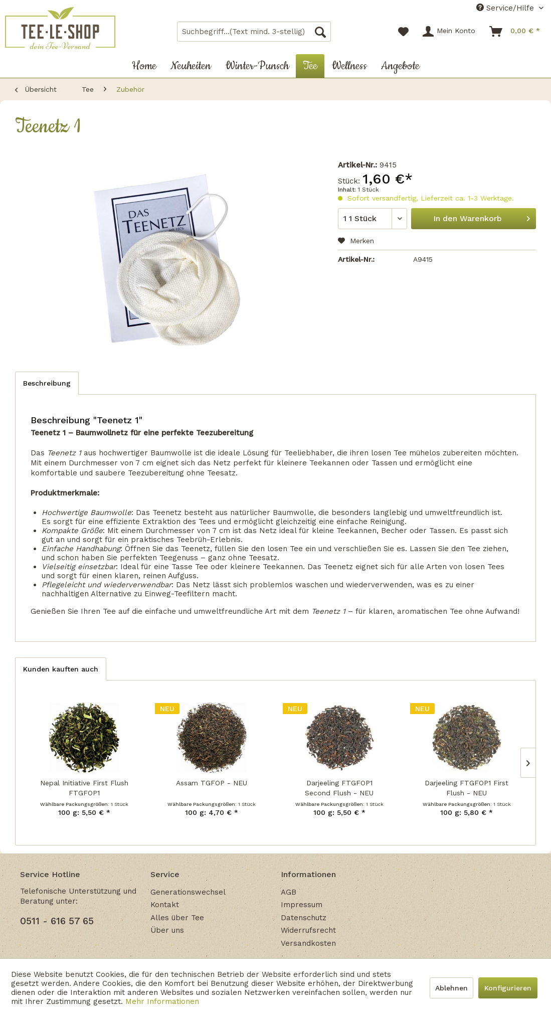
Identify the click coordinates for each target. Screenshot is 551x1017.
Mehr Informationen (162, 1001)
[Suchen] (320, 32)
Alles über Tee (177, 917)
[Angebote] (400, 66)
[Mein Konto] (449, 32)
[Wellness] (349, 66)
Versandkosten (308, 943)
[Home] (144, 66)
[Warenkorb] (515, 32)
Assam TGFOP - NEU (211, 783)
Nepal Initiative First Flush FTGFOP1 (84, 788)
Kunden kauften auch (60, 669)
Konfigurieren (507, 988)
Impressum (301, 904)
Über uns (167, 930)
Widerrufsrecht (308, 930)
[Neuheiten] (190, 66)
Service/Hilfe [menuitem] (506, 8)
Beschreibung (47, 383)
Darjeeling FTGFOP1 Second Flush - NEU (339, 788)
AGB (288, 892)
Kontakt (164, 904)
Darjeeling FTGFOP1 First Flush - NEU (466, 788)
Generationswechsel (188, 892)
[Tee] (310, 66)
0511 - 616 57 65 (57, 921)
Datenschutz (303, 917)
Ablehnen (451, 988)
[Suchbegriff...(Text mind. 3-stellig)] (254, 32)
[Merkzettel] (403, 32)
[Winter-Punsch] (257, 66)
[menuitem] (254, 32)
